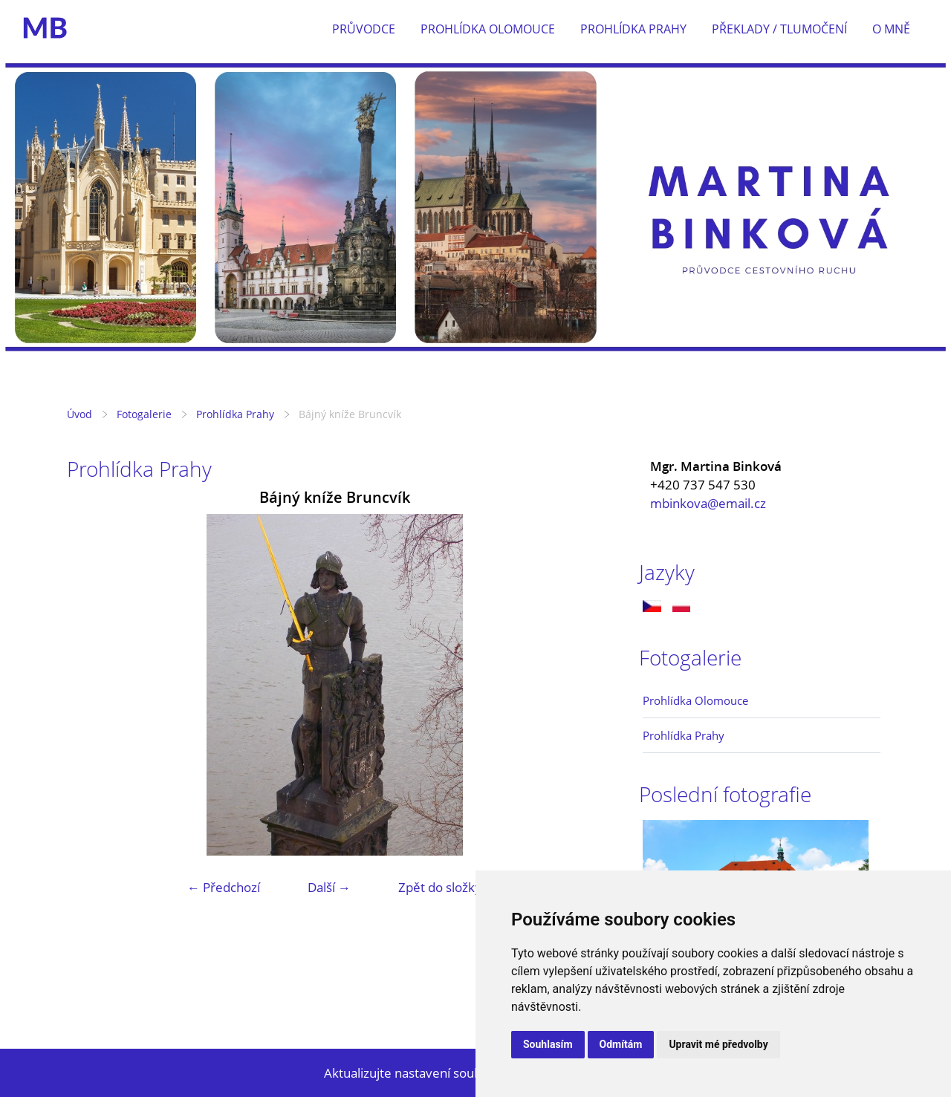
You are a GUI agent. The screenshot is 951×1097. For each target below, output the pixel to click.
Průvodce (363, 29)
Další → (329, 887)
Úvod (79, 414)
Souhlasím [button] (548, 1044)
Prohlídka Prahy (633, 29)
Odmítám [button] (621, 1044)
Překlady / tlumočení (779, 29)
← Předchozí (223, 887)
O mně (891, 29)
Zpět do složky (439, 887)
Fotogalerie (144, 414)
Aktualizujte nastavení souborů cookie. (435, 1072)
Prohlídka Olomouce (488, 29)
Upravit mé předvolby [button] (718, 1044)
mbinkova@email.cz (708, 503)
